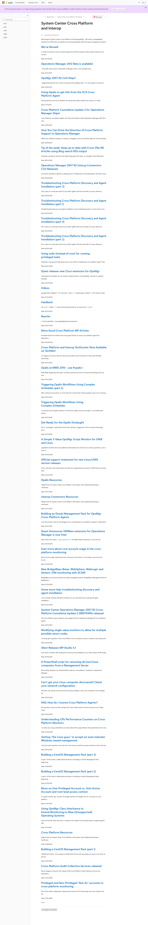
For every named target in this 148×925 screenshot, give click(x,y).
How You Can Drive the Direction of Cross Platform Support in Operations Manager (72, 131)
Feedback (47, 302)
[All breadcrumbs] (42, 16)
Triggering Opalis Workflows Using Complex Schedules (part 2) (68, 386)
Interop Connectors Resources (59, 496)
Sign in (144, 2)
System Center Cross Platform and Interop (69, 17)
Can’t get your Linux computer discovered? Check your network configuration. (71, 683)
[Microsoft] (3, 2)
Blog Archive (50, 17)
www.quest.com (64, 540)
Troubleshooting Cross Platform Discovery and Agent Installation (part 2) (73, 237)
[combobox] (15, 19)
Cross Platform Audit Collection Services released (71, 866)
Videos (45, 288)
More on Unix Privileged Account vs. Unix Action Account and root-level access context (70, 789)
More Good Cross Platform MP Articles (65, 330)
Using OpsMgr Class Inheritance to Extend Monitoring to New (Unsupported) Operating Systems (66, 812)
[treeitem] (15, 23)
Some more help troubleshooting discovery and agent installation (70, 591)
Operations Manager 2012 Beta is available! (67, 63)
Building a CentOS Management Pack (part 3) (68, 754)
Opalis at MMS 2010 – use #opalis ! (62, 367)
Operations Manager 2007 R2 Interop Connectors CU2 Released (71, 166)
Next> (43, 902)
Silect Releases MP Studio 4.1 (58, 647)
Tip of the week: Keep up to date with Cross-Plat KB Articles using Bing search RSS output (72, 149)
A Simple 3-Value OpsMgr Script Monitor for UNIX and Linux (71, 440)
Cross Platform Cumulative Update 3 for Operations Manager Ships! (72, 111)
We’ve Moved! (49, 47)
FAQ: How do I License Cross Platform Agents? (69, 702)
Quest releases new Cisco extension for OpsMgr (70, 271)
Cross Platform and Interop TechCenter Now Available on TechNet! (73, 348)
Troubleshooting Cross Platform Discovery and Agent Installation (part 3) (73, 184)
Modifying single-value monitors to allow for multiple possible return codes (73, 631)
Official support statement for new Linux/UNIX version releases (69, 461)
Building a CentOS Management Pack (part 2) (68, 771)
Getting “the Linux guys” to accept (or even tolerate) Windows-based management (73, 738)
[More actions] (105, 16)
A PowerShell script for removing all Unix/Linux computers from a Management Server (69, 663)
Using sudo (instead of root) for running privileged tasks (65, 255)
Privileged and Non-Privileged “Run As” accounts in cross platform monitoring (72, 884)
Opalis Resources (51, 480)
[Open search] (139, 2)
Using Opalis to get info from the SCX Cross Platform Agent (68, 93)
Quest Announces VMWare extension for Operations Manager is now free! (73, 532)
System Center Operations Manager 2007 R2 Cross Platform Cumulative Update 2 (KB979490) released (72, 611)
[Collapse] (28, 15)
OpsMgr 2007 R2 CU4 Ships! (58, 78)
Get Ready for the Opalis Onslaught (62, 422)
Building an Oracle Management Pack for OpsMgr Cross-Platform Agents (71, 515)
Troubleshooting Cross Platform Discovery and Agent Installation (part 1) (73, 202)
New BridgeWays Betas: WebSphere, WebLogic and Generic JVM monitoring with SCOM (72, 570)
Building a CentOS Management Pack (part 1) (68, 849)
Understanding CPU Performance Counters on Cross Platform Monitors (73, 720)
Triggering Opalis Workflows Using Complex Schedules (62, 403)
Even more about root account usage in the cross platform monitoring (71, 550)
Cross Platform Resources (57, 832)
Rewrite (45, 316)
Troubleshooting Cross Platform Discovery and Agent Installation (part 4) (73, 219)
